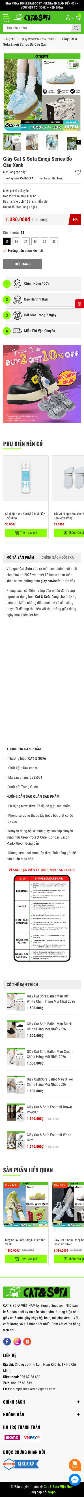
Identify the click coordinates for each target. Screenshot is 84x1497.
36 (16, 241)
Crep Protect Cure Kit (36, 837)
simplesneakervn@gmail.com (34, 1389)
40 (54, 241)
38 (35, 241)
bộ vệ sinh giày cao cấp (45, 831)
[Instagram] (17, 1341)
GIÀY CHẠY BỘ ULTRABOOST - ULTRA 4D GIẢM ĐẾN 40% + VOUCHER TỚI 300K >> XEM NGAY (42, 5)
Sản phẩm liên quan (28, 1170)
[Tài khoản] (68, 17)
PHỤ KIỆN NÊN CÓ (23, 443)
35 (7, 241)
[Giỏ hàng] (78, 17)
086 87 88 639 (30, 1377)
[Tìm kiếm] (76, 28)
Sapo (52, 1492)
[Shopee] (27, 1341)
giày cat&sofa (50, 581)
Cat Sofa (25, 569)
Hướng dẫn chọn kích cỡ (23, 251)
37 (25, 241)
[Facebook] (7, 1341)
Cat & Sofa (43, 597)
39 (44, 241)
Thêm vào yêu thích (78, 172)
